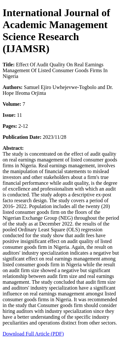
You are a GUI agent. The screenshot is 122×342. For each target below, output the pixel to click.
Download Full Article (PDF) (33, 333)
